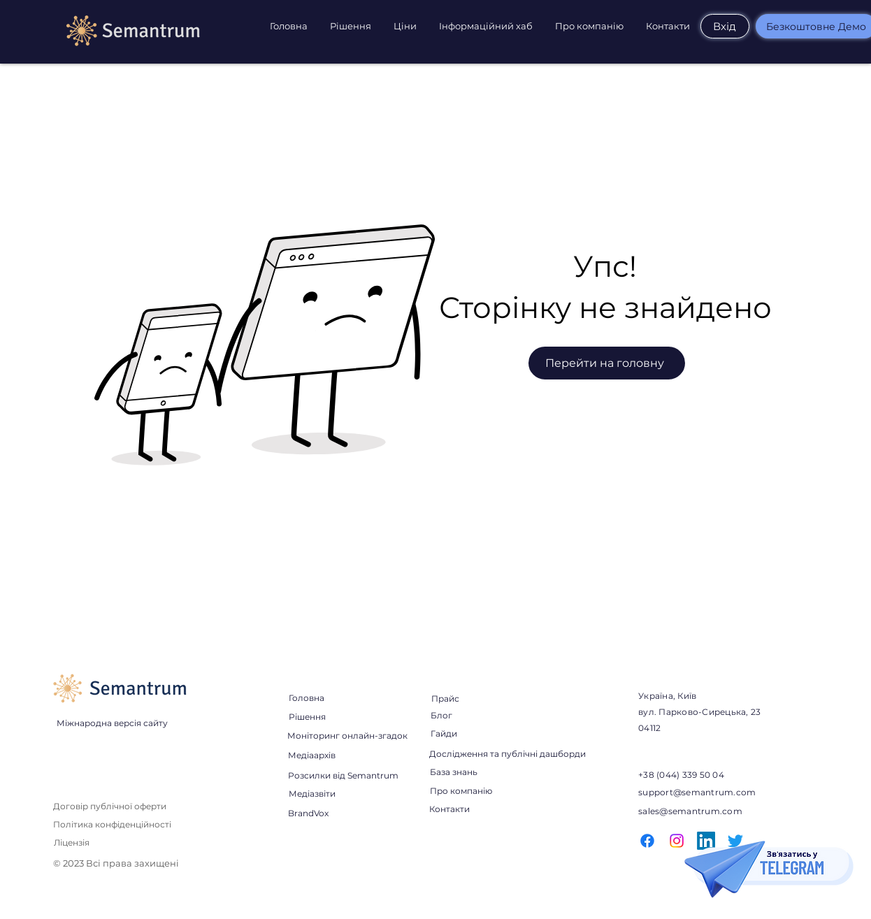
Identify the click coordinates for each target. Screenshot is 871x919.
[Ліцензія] (72, 842)
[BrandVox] (308, 813)
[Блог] (441, 715)
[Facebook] (647, 841)
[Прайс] (445, 699)
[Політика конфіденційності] (112, 824)
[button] (351, 25)
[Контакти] (449, 808)
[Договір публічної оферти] (109, 806)
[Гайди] (443, 733)
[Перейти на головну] (606, 363)
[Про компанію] (461, 790)
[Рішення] (307, 716)
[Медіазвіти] (312, 793)
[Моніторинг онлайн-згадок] (347, 735)
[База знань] (454, 771)
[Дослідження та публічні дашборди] (507, 753)
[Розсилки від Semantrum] (343, 775)
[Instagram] (677, 841)
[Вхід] (724, 26)
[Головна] (306, 697)
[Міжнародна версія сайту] (112, 723)
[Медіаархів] (312, 755)
